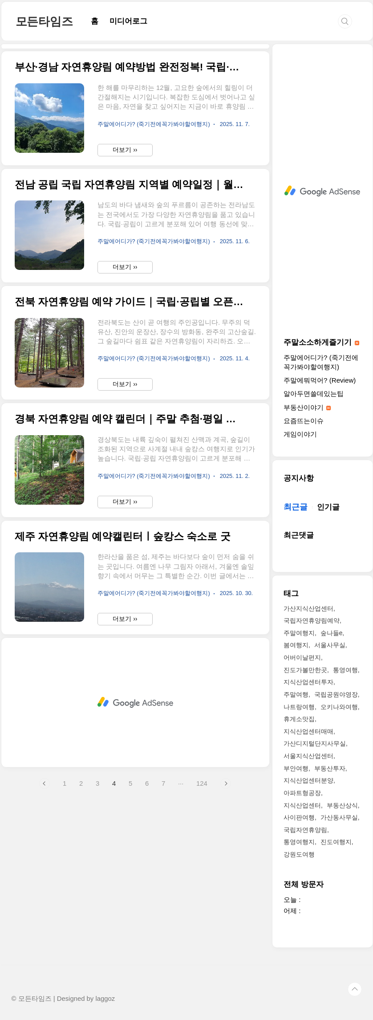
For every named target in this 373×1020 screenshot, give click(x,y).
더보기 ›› (125, 274)
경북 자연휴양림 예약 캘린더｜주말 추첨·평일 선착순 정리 (129, 543)
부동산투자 (329, 768)
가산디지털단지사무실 (315, 743)
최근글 (296, 506)
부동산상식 (342, 805)
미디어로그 (128, 21)
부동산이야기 (307, 407)
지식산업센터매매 (308, 731)
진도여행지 (336, 841)
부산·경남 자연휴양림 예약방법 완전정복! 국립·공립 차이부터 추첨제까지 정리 (129, 191)
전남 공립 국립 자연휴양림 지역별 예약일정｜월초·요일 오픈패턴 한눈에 (129, 309)
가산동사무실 (339, 817)
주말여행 (296, 694)
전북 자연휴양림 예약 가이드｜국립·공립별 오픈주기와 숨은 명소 (129, 426)
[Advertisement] (136, 108)
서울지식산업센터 (308, 755)
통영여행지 (299, 841)
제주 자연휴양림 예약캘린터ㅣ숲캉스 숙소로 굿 (123, 661)
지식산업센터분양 (308, 780)
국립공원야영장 (336, 694)
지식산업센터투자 (308, 681)
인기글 (328, 507)
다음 (225, 908)
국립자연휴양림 (305, 829)
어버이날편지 (302, 657)
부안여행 (296, 768)
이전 (44, 908)
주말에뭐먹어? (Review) (320, 380)
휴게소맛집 (299, 718)
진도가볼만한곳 (305, 669)
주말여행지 (299, 632)
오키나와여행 (339, 706)
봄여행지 (296, 645)
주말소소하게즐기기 (321, 342)
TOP (355, 989)
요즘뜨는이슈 (304, 420)
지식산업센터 (302, 805)
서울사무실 (329, 645)
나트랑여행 (299, 706)
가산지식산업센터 (308, 608)
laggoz (105, 998)
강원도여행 (299, 854)
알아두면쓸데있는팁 (314, 393)
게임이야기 (300, 434)
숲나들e (331, 632)
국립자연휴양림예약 (312, 620)
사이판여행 (299, 817)
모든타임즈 (44, 21)
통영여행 (345, 669)
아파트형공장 (302, 792)
